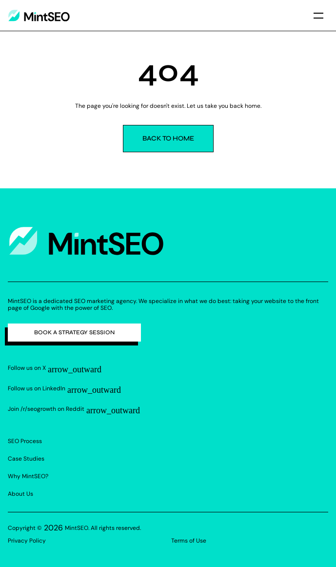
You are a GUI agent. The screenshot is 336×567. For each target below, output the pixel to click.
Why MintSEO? (28, 476)
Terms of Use (188, 541)
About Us (20, 494)
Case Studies (26, 459)
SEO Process (25, 441)
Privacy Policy (27, 541)
